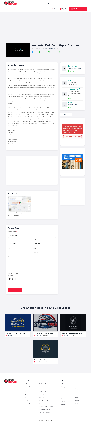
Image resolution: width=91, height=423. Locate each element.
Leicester (77, 398)
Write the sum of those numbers (14, 275)
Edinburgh (77, 386)
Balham (10, 335)
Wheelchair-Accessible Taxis (46, 398)
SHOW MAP (19, 204)
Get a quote (29, 3)
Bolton (62, 390)
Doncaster (63, 404)
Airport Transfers (43, 383)
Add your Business (78, 9)
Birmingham (64, 387)
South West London (50, 48)
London (76, 403)
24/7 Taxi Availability (44, 412)
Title (9, 248)
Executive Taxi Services (45, 389)
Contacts (38, 3)
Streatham (38, 335)
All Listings (27, 386)
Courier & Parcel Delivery (46, 407)
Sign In (55, 9)
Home (21, 3)
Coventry (63, 402)
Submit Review (15, 290)
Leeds (76, 395)
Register (27, 398)
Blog (71, 3)
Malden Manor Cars (40, 360)
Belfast (62, 384)
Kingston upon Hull (79, 392)
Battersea (66, 335)
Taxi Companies (47, 3)
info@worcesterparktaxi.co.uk (75, 68)
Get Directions (74, 89)
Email (34, 240)
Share (66, 114)
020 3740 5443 (72, 104)
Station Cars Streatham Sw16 (43, 333)
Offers (65, 3)
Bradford (63, 393)
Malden (43, 48)
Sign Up (63, 9)
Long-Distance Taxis (44, 401)
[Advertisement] (45, 29)
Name (9, 240)
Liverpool (77, 400)
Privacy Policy (28, 404)
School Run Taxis (43, 395)
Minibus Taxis (42, 392)
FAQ (26, 401)
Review (10, 257)
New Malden (39, 362)
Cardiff (62, 399)
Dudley (76, 383)
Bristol (62, 396)
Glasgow (77, 389)
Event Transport (43, 404)
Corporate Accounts (44, 409)
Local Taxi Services (44, 386)
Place (34, 248)
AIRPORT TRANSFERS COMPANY (72, 333)
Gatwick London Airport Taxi (15, 333)
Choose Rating (12, 231)
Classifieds (57, 3)
